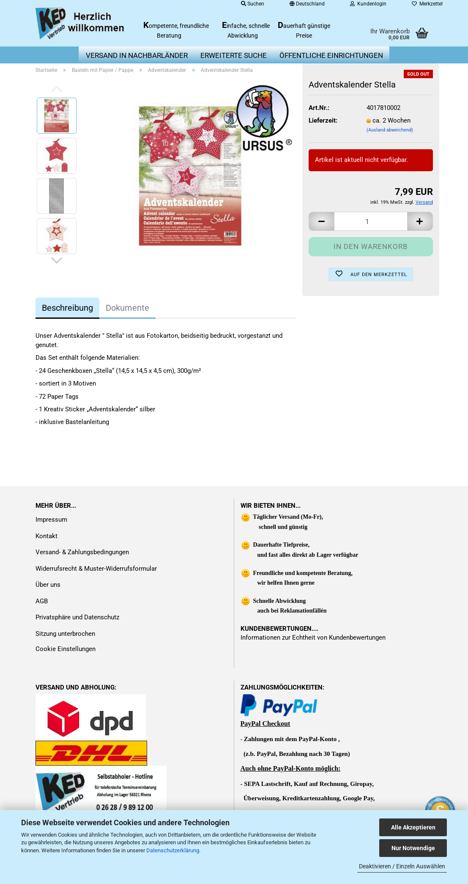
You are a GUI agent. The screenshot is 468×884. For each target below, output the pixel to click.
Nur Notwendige (413, 848)
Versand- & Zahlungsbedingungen (82, 552)
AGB (42, 601)
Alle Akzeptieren (413, 827)
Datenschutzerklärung (172, 850)
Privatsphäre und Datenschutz (77, 617)
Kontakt (46, 536)
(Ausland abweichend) (390, 130)
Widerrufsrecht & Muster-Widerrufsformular (96, 568)
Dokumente (127, 308)
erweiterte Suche (233, 55)
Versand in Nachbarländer (137, 55)
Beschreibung (67, 308)
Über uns (48, 584)
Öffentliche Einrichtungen (331, 55)
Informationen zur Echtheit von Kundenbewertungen (313, 637)
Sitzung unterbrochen (65, 634)
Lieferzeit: (323, 120)
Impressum (51, 519)
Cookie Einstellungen (66, 649)
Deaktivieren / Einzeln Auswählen (402, 866)
